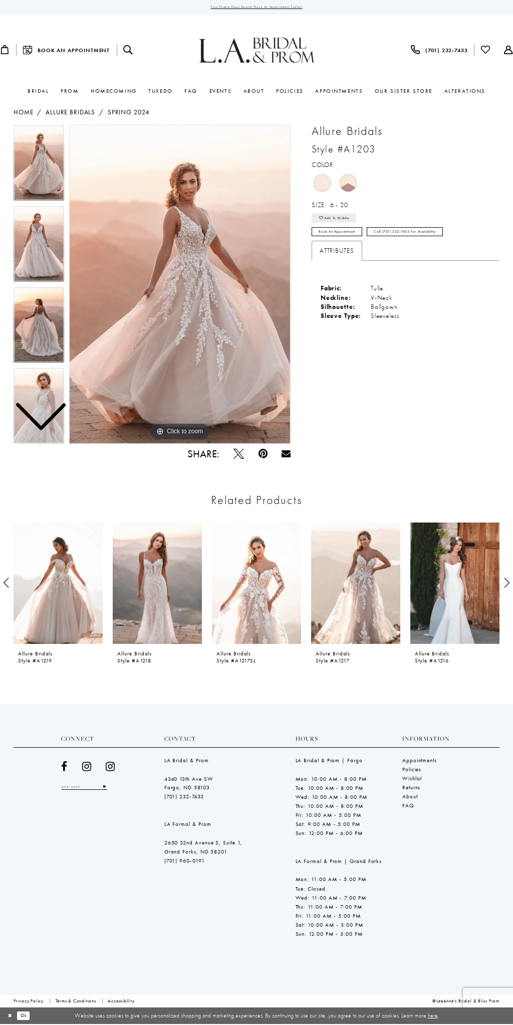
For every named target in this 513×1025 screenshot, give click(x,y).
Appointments (419, 761)
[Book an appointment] (66, 51)
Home (23, 114)
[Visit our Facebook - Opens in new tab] (64, 768)
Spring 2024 (128, 114)
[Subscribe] (117, 788)
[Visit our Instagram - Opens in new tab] (87, 768)
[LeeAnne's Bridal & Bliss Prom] (256, 52)
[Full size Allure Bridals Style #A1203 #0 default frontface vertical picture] (180, 286)
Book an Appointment (344, 239)
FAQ (408, 806)
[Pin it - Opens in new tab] (263, 455)
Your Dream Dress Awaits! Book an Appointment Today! (256, 8)
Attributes (337, 260)
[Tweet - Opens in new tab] (238, 455)
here (433, 1016)
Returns (411, 788)
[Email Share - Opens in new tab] (286, 455)
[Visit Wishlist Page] (485, 51)
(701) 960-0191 (184, 862)
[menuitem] (66, 51)
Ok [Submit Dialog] (29, 1016)
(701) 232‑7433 (184, 797)
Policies (411, 770)
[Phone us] (439, 51)
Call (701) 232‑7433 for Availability (431, 239)
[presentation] (58, 584)
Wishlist (412, 779)
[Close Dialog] (12, 1017)
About (410, 797)
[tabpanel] (180, 286)
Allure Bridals (70, 114)
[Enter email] (90, 788)
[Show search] (128, 51)
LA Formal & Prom (187, 825)
